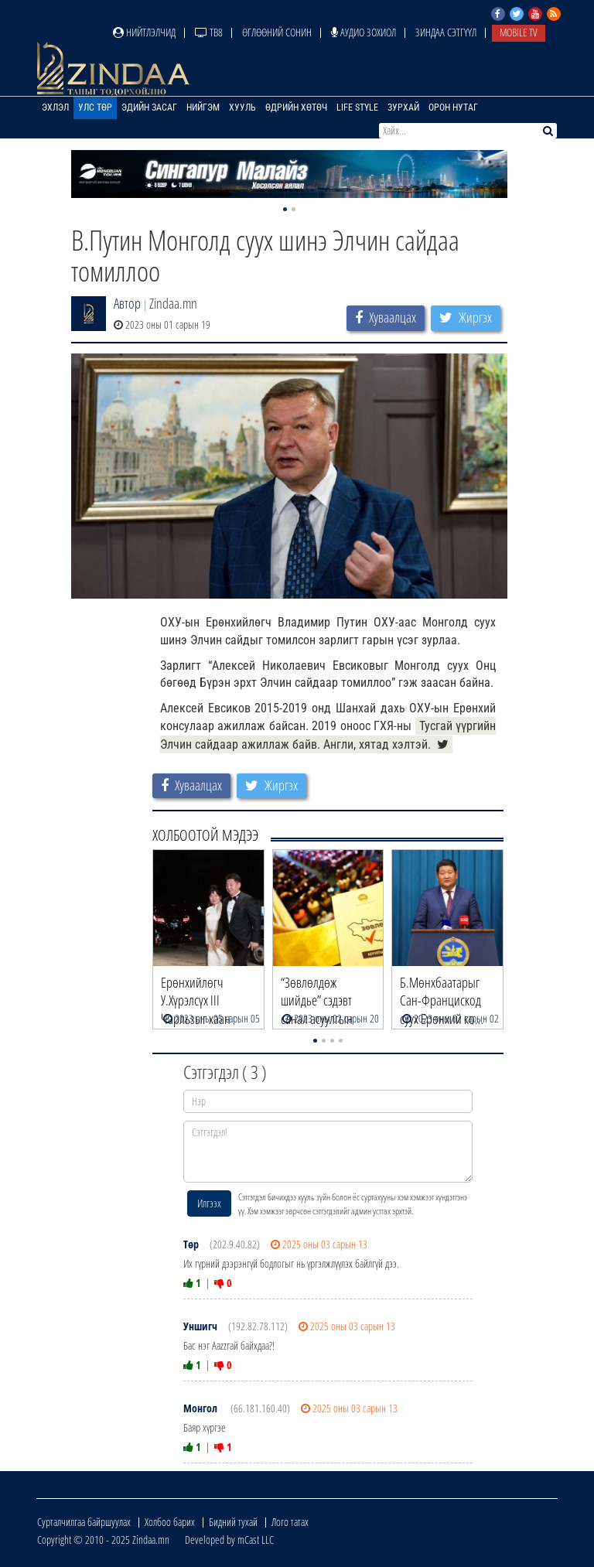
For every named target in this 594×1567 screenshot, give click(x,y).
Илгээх (209, 1203)
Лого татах (290, 1521)
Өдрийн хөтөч (296, 107)
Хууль (242, 107)
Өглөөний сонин (277, 32)
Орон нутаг (453, 107)
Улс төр (95, 107)
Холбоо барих (170, 1521)
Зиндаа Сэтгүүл (445, 32)
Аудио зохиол (363, 32)
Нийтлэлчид (144, 32)
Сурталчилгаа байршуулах (84, 1521)
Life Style (357, 107)
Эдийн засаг (149, 107)
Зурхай (403, 107)
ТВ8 (209, 32)
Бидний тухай (233, 1521)
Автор (127, 303)
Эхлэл (55, 107)
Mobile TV (519, 32)
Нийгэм (203, 107)
